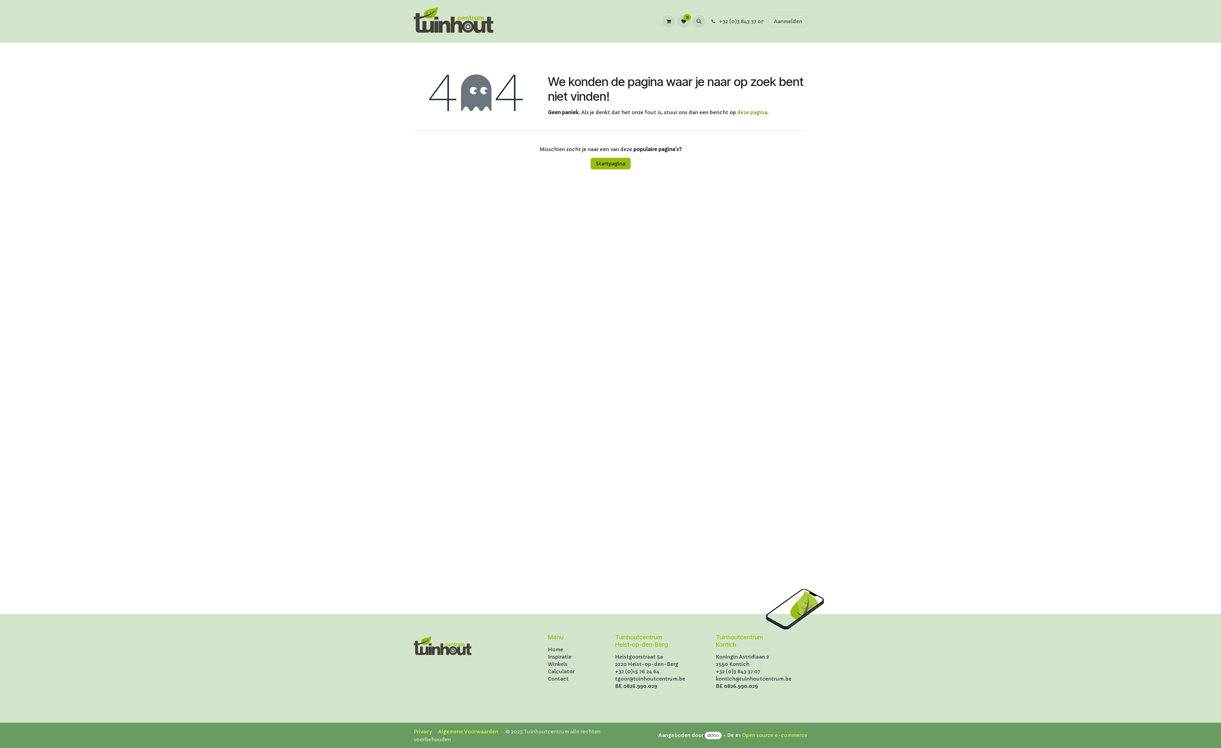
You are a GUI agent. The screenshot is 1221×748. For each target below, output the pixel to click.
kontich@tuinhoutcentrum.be (754, 679)
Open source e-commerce (774, 735)
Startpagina (610, 164)
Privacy (423, 731)
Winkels (557, 664)
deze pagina (752, 112)
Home (555, 649)
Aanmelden (788, 21)
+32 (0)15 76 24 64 (637, 671)
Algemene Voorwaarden (468, 731)
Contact (558, 679)
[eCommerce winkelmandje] (668, 21)
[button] (699, 21)
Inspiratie (560, 657)
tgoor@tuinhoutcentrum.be (650, 679)
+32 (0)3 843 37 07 (737, 21)
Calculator (561, 671)
